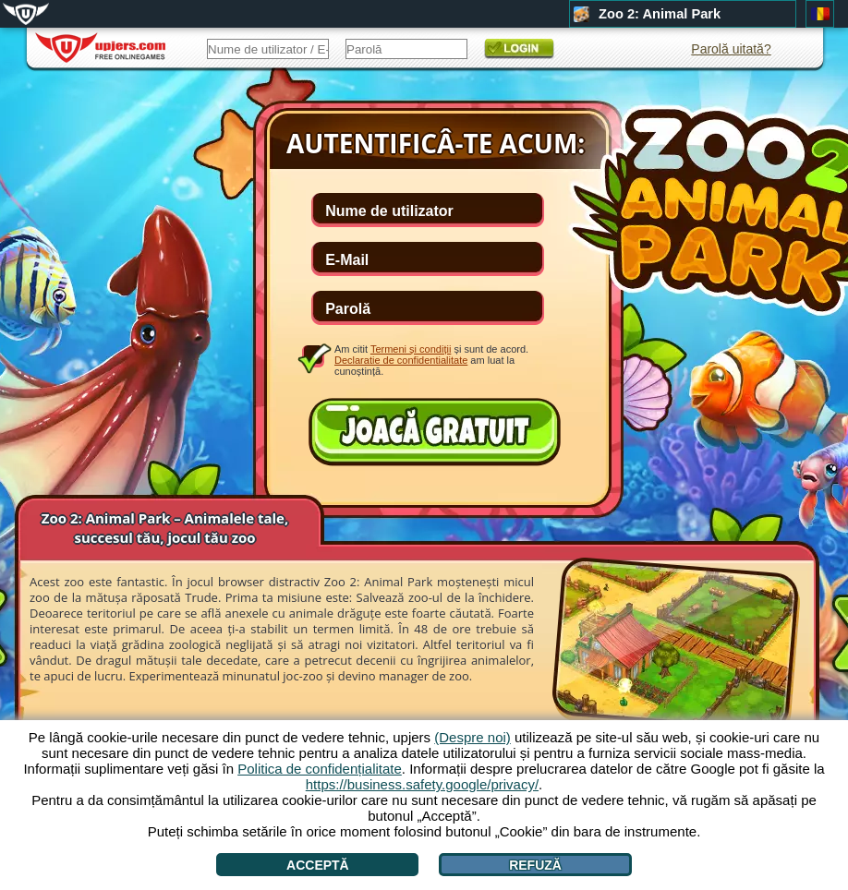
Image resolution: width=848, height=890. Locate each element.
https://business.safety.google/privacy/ (422, 784)
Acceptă (317, 865)
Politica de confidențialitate (319, 768)
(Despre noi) (472, 737)
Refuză (535, 865)
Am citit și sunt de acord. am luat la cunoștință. (431, 359)
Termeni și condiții (410, 349)
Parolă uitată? (730, 49)
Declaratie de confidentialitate (400, 360)
